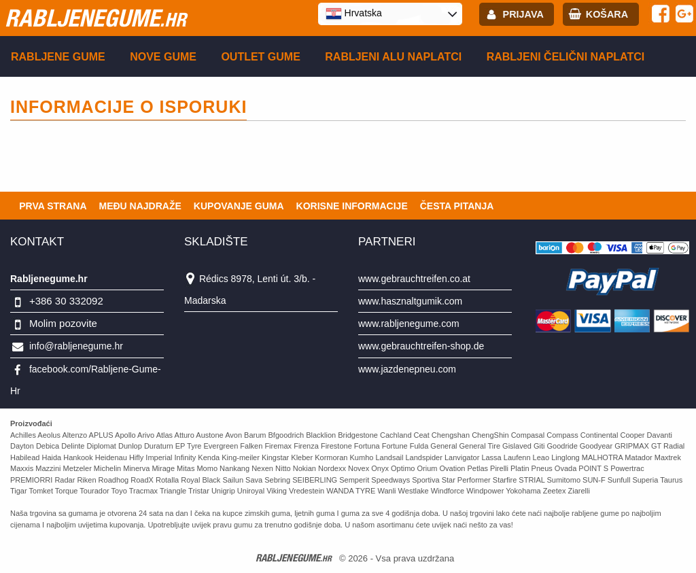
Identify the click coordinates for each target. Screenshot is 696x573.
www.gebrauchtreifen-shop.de (421, 346)
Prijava (523, 14)
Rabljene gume (58, 57)
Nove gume (163, 57)
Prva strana (52, 206)
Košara (607, 14)
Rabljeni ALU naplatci (393, 57)
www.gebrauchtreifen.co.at (414, 278)
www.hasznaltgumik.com (410, 301)
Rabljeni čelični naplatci (566, 57)
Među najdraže (140, 206)
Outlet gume (260, 57)
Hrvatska (354, 13)
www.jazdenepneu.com (407, 369)
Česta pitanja (457, 206)
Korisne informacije (352, 206)
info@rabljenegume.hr (76, 346)
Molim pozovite (63, 323)
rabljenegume (95, 17)
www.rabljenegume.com (408, 323)
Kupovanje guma (239, 206)
